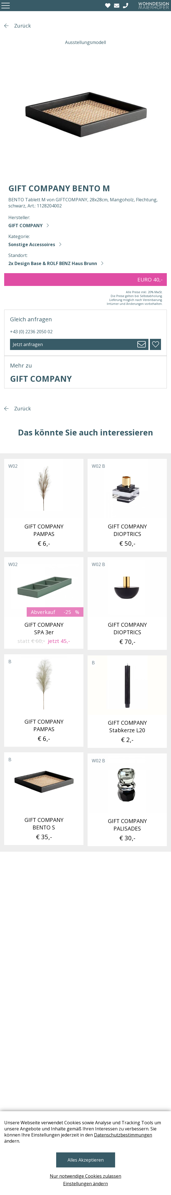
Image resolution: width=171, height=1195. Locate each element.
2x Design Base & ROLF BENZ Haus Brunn (52, 263)
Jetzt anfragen (28, 344)
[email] (117, 5)
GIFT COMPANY (25, 225)
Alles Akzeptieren (86, 1160)
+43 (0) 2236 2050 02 (31, 332)
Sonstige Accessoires (31, 244)
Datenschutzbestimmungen (123, 1135)
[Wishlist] (108, 5)
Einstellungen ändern (85, 1184)
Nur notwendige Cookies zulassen (85, 1176)
